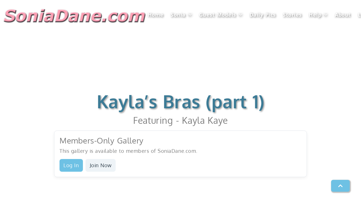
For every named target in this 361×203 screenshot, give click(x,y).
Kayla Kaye (205, 120)
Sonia (181, 14)
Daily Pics (263, 14)
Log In (71, 165)
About (343, 14)
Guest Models (221, 14)
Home (156, 14)
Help (318, 14)
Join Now (101, 165)
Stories (292, 14)
